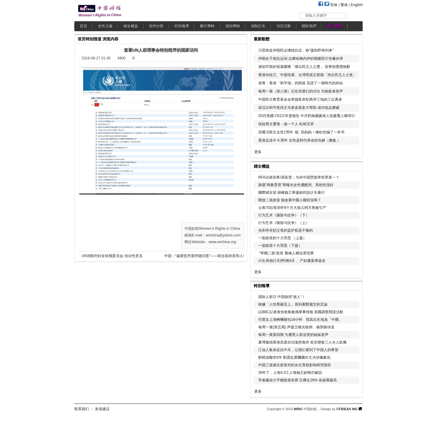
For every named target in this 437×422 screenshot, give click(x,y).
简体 (333, 5)
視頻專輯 (232, 26)
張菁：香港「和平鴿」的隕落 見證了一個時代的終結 (300, 83)
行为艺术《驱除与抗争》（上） (283, 223)
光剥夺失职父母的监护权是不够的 (285, 230)
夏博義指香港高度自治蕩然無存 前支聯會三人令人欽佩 (302, 342)
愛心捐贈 (334, 26)
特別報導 (181, 26)
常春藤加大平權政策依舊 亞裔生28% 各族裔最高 (297, 380)
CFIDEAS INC (349, 409)
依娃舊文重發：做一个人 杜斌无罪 (286, 124)
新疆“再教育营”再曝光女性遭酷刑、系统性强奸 (296, 185)
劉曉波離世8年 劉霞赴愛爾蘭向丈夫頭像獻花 (294, 357)
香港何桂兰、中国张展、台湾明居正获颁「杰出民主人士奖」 (307, 75)
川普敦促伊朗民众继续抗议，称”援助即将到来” (296, 50)
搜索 (355, 15)
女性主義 (105, 26)
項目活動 (283, 26)
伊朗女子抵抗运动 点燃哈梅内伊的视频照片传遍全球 (300, 58)
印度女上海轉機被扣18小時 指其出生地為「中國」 (300, 319)
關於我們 (309, 26)
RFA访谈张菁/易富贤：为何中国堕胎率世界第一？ (298, 177)
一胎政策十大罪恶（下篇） (280, 245)
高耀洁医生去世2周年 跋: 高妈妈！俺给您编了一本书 (301, 132)
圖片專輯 (207, 26)
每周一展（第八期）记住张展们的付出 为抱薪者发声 (300, 91)
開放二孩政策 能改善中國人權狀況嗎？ (289, 200)
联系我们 (81, 409)
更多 (258, 152)
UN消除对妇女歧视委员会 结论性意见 (112, 256)
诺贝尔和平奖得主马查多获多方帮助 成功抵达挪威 (298, 108)
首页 (82, 39)
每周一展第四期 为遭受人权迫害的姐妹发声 (293, 335)
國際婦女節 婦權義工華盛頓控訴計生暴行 (291, 192)
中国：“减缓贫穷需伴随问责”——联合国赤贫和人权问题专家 (209, 256)
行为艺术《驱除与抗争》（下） (283, 215)
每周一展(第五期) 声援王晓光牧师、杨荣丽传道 (296, 327)
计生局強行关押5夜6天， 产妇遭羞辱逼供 (291, 261)
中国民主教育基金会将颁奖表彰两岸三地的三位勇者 (300, 99)
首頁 (83, 26)
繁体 (344, 5)
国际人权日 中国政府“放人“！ (281, 297)
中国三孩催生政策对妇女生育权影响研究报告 (294, 365)
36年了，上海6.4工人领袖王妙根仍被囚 (290, 372)
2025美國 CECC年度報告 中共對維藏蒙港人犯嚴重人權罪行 (306, 116)
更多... (353, 165)
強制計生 (258, 26)
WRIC (298, 409)
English (357, 5)
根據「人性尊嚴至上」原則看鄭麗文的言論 (292, 304)
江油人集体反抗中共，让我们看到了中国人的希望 (298, 350)
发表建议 (102, 409)
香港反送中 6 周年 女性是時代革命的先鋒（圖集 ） (299, 140)
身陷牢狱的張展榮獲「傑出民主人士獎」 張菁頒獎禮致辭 (304, 67)
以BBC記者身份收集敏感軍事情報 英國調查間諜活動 (300, 312)
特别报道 (93, 39)
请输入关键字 (316, 15)
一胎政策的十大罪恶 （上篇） (282, 238)
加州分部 (156, 26)
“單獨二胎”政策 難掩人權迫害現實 (286, 253)
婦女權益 (131, 26)
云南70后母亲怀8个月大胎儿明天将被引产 (292, 208)
